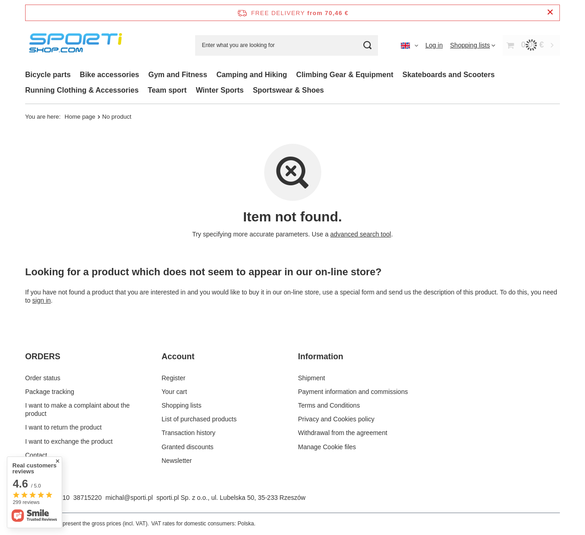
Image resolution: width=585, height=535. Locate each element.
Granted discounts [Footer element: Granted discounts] (188, 447)
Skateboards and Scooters (449, 75)
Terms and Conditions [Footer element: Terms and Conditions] (329, 405)
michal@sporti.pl (129, 497)
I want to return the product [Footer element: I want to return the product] (63, 427)
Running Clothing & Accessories (81, 90)
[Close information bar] (550, 12)
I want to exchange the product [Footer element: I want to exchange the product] (68, 441)
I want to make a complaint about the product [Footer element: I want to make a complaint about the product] (77, 409)
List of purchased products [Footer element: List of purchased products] (199, 419)
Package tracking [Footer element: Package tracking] (49, 391)
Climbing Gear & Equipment (344, 75)
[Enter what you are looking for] (286, 45)
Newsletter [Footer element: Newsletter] (177, 460)
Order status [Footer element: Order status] (42, 378)
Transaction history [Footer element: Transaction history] (189, 432)
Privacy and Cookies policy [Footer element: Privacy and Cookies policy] (336, 419)
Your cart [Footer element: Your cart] (174, 391)
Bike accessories (109, 75)
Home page (79, 116)
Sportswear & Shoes (288, 90)
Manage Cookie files (327, 447)
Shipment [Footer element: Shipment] (311, 378)
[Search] (367, 45)
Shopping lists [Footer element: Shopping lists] (182, 405)
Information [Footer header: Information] (320, 356)
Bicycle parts (48, 75)
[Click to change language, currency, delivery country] (409, 45)
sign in (41, 300)
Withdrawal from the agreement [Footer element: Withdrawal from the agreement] (342, 432)
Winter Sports (220, 90)
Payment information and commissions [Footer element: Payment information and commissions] (353, 391)
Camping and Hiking (251, 75)
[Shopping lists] (472, 45)
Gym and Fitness (177, 75)
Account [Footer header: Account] (178, 356)
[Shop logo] (77, 45)
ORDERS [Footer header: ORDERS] (42, 356)
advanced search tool (360, 234)
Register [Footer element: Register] (174, 378)
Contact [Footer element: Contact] (36, 455)
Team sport (167, 90)
